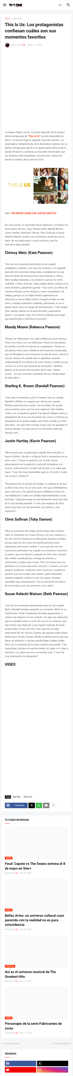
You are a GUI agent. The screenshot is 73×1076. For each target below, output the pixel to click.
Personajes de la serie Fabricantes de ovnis (33, 1026)
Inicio (7, 18)
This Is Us (27, 797)
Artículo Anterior (12, 1043)
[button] (4, 5)
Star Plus (17, 18)
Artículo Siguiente (60, 1043)
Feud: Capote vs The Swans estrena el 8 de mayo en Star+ (35, 866)
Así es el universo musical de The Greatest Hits (30, 974)
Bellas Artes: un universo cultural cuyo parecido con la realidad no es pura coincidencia (34, 920)
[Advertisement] (36, 89)
